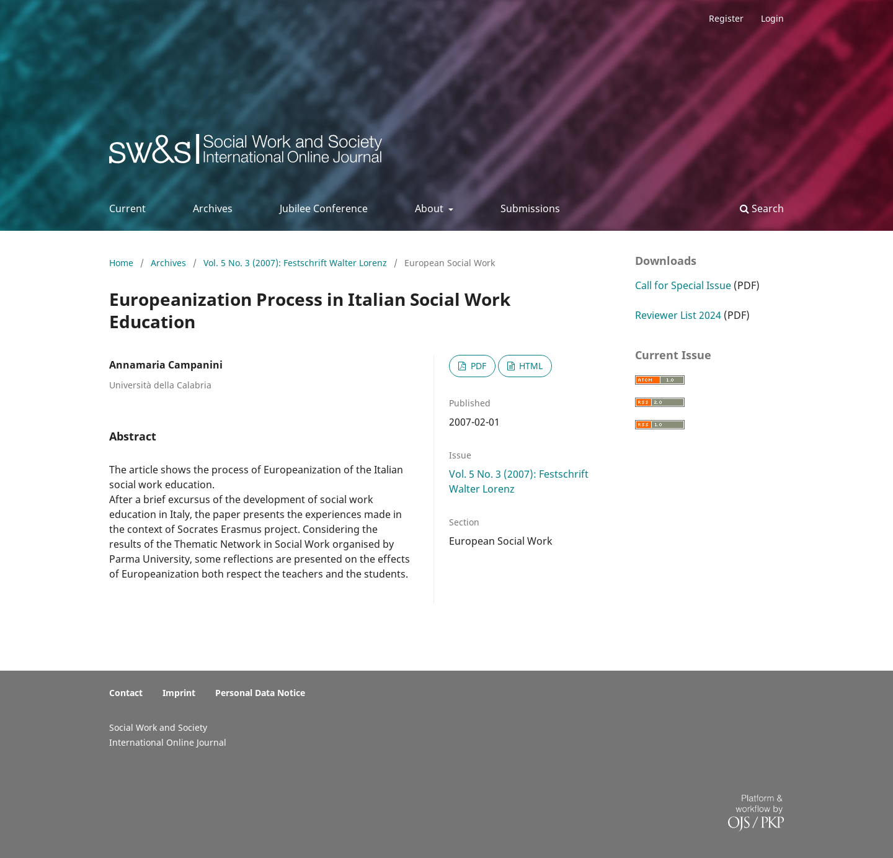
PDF (477, 366)
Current (127, 208)
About (430, 208)
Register (726, 18)
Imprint (178, 693)
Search (762, 208)
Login (772, 18)
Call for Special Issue (683, 285)
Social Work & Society (201, 152)
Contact (126, 693)
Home (122, 263)
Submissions (530, 208)
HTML (530, 366)
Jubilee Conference (324, 208)
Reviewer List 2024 (678, 315)
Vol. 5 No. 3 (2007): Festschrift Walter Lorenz (296, 263)
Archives (213, 208)
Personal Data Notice (260, 693)
